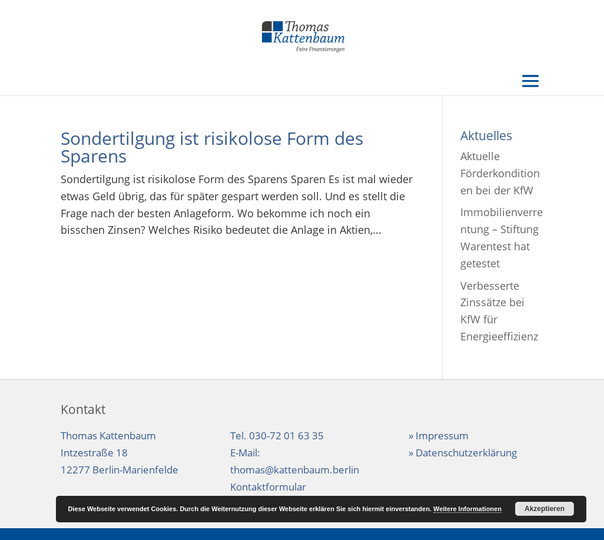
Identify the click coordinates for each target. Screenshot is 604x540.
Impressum (442, 435)
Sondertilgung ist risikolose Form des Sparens (212, 147)
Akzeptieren (545, 509)
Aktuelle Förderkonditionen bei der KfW (500, 173)
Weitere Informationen (467, 508)
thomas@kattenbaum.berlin (294, 469)
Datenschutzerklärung (466, 452)
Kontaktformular (268, 486)
